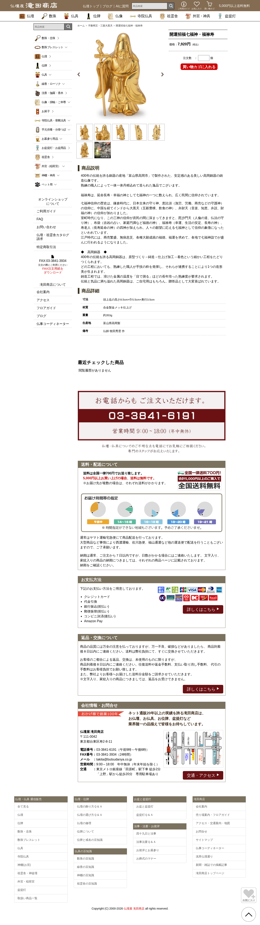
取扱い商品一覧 (27, 898)
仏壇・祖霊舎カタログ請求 (53, 237)
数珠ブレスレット (28, 839)
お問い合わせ (46, 227)
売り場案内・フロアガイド (213, 814)
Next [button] (160, 74)
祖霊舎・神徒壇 (27, 873)
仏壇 (26, 16)
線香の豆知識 (85, 866)
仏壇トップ (91, 6)
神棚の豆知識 (85, 875)
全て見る (23, 806)
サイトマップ (204, 839)
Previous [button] (80, 74)
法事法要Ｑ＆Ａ (146, 841)
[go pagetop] (248, 914)
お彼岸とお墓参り (147, 850)
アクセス (43, 300)
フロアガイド (46, 308)
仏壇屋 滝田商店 (134, 908)
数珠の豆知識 (85, 858)
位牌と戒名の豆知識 (90, 839)
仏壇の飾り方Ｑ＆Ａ (89, 806)
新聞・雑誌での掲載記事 (211, 864)
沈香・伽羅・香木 (52, 93)
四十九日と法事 (146, 833)
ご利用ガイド (46, 211)
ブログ (107, 6)
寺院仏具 (141, 16)
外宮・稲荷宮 (26, 881)
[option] (120, 74)
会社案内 (43, 292)
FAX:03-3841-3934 (52, 264)
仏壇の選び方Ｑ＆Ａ (89, 814)
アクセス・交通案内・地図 (213, 823)
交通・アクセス (203, 775)
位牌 (93, 16)
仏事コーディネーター (53, 324)
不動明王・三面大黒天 (100, 25)
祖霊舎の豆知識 (87, 883)
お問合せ (201, 831)
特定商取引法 (46, 247)
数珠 (48, 16)
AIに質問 (122, 6)
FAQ (40, 219)
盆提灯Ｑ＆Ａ (144, 814)
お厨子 (46, 111)
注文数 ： (190, 58)
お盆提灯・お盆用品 (54, 147)
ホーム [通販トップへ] (81, 25)
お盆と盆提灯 (144, 806)
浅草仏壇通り (204, 856)
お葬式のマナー (146, 858)
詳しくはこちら (203, 609)
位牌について (85, 831)
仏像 (115, 16)
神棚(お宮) (24, 864)
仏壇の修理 (84, 823)
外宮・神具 (197, 16)
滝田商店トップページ (210, 873)
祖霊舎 (168, 16)
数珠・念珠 (48, 38)
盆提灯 (226, 16)
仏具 (70, 16)
